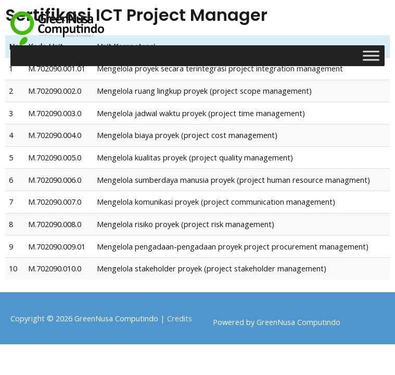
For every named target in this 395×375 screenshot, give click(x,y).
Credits (179, 318)
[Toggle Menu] (371, 55)
